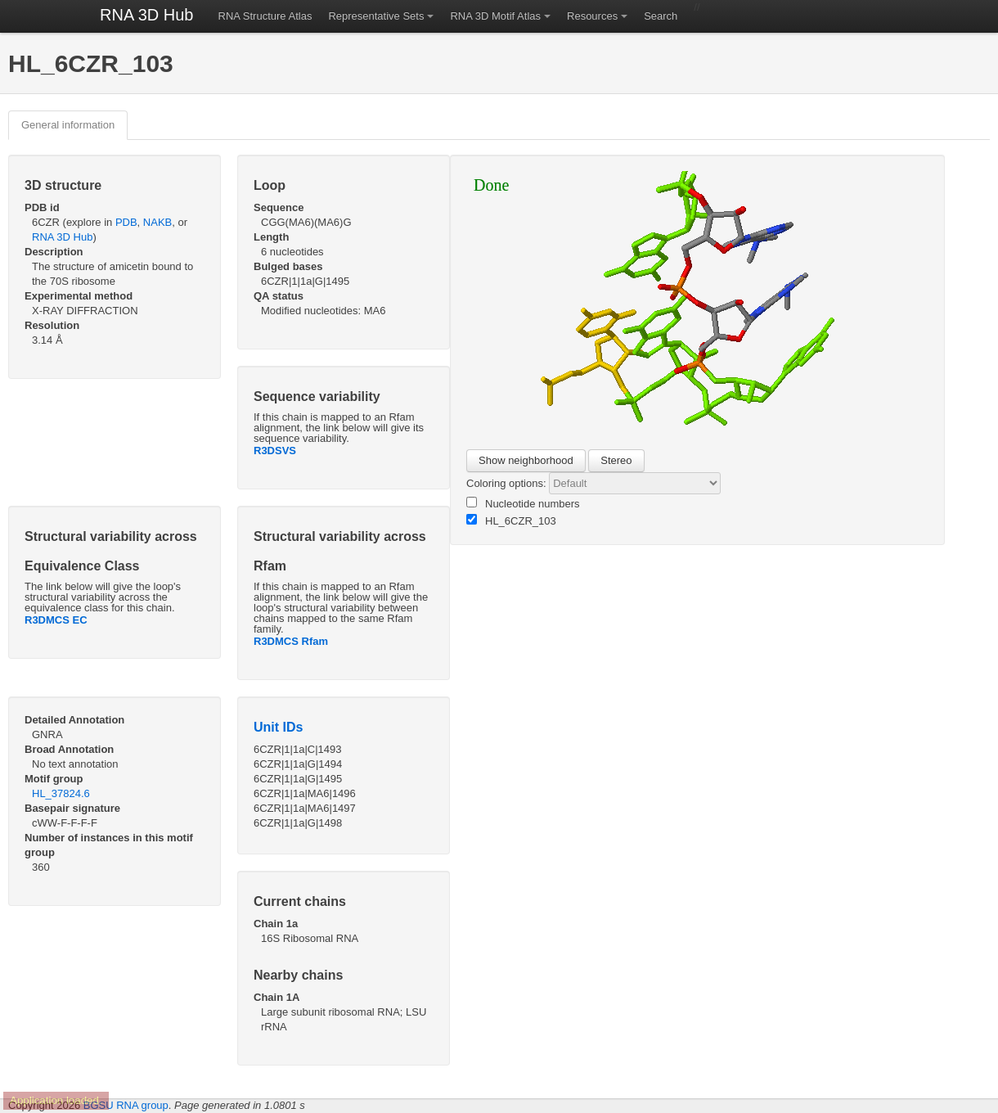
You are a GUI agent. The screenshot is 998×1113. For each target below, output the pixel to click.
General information (68, 125)
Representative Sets (376, 16)
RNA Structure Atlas (265, 16)
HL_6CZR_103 (511, 520)
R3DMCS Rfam (291, 641)
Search (660, 16)
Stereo (616, 460)
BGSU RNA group (126, 1105)
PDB (126, 222)
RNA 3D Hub (147, 15)
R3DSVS (275, 450)
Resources (592, 16)
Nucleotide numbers (523, 503)
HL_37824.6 (61, 793)
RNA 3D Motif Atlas (495, 16)
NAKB (157, 222)
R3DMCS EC (56, 620)
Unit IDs (278, 727)
